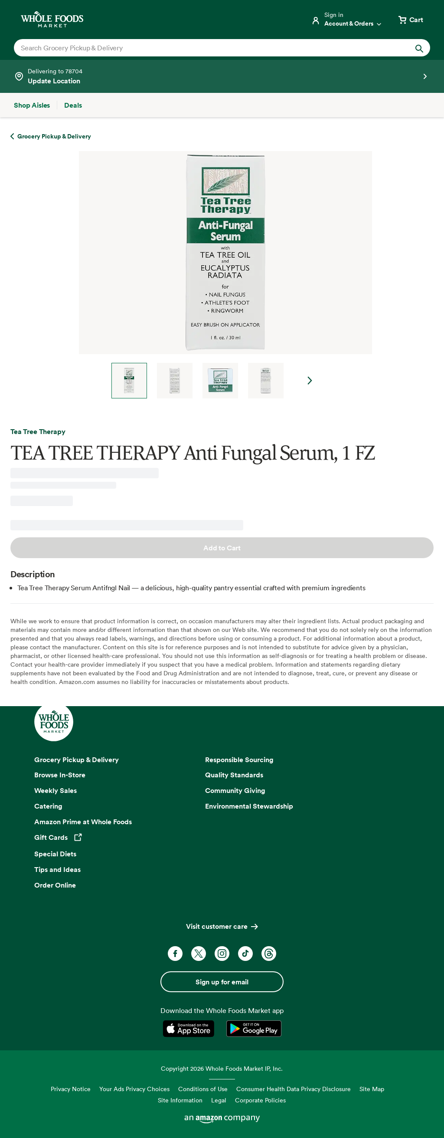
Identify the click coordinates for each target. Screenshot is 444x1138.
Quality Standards (234, 774)
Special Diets (55, 853)
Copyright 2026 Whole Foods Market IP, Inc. (222, 1068)
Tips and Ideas (57, 869)
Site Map (371, 1089)
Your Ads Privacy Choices (134, 1089)
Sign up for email (222, 982)
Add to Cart (222, 548)
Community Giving (235, 790)
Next (310, 380)
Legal (218, 1100)
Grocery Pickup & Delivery (76, 759)
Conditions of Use (203, 1089)
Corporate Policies (260, 1100)
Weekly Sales (55, 790)
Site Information (180, 1100)
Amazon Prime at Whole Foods (83, 821)
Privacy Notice (71, 1089)
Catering (48, 806)
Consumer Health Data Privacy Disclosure (293, 1089)
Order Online (55, 885)
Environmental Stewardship (249, 806)
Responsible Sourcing (239, 759)
